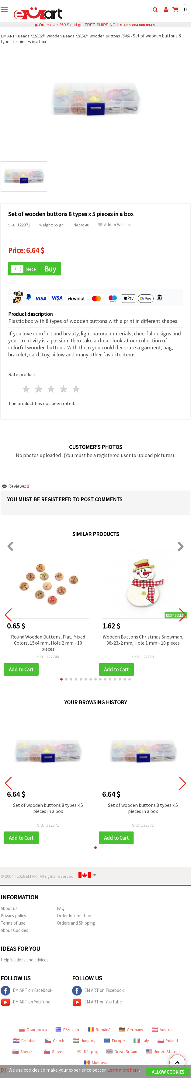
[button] (61, 680)
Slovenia (56, 1052)
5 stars (76, 389)
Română (99, 1030)
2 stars (39, 389)
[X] (3, 1067)
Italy (141, 1041)
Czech (54, 1041)
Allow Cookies (168, 1070)
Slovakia (24, 1052)
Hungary (84, 1041)
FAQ (60, 909)
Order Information (74, 916)
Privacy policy (13, 916)
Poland (168, 1041)
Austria (162, 1030)
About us (9, 909)
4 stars (63, 389)
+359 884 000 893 (137, 25)
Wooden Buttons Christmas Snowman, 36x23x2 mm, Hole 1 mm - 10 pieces (143, 640)
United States (162, 1052)
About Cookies (14, 931)
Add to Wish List (115, 224)
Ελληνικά (67, 1030)
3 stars (51, 389)
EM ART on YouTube (25, 1003)
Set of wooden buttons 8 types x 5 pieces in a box (48, 809)
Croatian (24, 1041)
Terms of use (13, 924)
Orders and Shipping (76, 924)
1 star (26, 389)
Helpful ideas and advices (25, 961)
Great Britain (121, 1052)
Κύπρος (87, 1052)
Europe (114, 1041)
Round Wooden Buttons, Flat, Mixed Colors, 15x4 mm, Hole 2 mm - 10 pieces (48, 643)
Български (33, 1030)
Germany (131, 1030)
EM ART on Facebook (26, 991)
